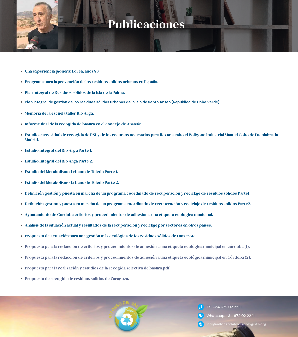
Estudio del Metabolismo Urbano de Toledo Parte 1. (71, 172)
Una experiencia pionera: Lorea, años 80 (62, 71)
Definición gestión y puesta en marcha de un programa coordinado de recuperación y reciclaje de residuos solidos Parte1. (137, 193)
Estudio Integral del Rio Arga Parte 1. (58, 150)
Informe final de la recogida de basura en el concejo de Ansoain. (84, 124)
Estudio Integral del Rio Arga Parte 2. (59, 161)
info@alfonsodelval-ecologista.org (236, 324)
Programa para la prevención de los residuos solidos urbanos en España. (91, 82)
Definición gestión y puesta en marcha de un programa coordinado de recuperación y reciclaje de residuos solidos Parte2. (138, 204)
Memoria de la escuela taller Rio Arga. (59, 113)
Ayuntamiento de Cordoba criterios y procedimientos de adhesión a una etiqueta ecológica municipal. (119, 214)
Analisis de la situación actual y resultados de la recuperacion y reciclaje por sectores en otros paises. (118, 225)
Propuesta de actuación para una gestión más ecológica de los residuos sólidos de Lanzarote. (111, 236)
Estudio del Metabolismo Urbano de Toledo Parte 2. (72, 182)
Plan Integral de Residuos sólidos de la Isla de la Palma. (75, 92)
